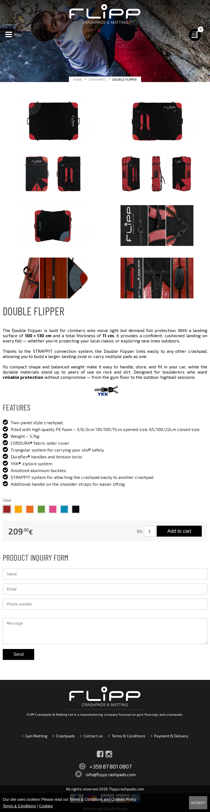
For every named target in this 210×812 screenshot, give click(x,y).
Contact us (93, 736)
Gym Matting (36, 736)
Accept (198, 803)
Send (18, 654)
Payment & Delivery (171, 736)
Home (77, 79)
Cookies (46, 806)
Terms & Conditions (128, 736)
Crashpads (97, 79)
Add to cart (179, 531)
